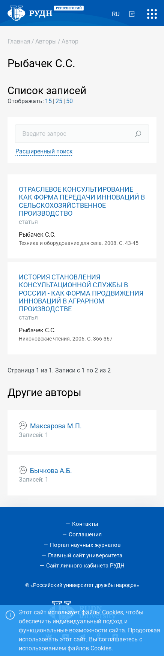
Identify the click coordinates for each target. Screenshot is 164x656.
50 (69, 101)
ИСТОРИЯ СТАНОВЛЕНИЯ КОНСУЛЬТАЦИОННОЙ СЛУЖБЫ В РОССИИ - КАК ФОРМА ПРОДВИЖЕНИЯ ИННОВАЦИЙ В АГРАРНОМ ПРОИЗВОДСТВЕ (81, 292)
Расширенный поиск (44, 151)
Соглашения (85, 534)
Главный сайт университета (85, 555)
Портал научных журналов (85, 545)
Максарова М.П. (56, 426)
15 (48, 101)
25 (59, 101)
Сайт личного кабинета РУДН (85, 565)
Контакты (85, 524)
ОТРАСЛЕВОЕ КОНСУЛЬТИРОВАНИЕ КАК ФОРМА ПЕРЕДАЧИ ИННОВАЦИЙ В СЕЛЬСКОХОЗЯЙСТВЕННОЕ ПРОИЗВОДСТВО (82, 201)
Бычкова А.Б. (51, 470)
